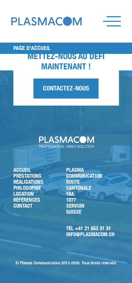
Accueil (22, 170)
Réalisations (28, 182)
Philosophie (27, 188)
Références (26, 200)
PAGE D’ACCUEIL (31, 48)
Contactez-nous (66, 88)
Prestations (27, 176)
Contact (22, 206)
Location (23, 194)
